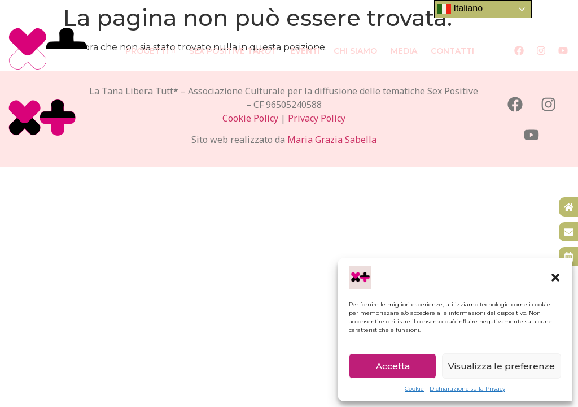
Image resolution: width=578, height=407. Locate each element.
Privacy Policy (316, 118)
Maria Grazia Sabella (331, 139)
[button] (555, 277)
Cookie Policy (250, 118)
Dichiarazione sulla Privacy (467, 388)
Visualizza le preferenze (501, 366)
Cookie (414, 388)
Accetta (393, 366)
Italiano (460, 9)
